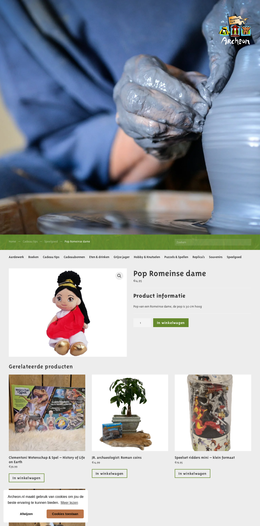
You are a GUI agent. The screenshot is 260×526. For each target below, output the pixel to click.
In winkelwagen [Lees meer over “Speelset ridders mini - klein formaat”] (192, 473)
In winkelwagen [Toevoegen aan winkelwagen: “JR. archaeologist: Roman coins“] (110, 473)
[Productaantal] (142, 322)
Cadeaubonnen (74, 257)
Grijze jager (121, 257)
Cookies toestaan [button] (65, 514)
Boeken (33, 257)
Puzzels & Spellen (176, 257)
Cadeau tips (51, 257)
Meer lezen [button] (69, 502)
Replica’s (199, 257)
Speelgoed (234, 257)
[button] (119, 276)
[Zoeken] (213, 242)
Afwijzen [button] (26, 514)
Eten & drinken (99, 257)
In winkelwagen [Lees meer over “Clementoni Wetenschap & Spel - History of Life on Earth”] (27, 478)
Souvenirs (215, 257)
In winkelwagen (171, 322)
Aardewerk (16, 257)
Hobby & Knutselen (147, 257)
